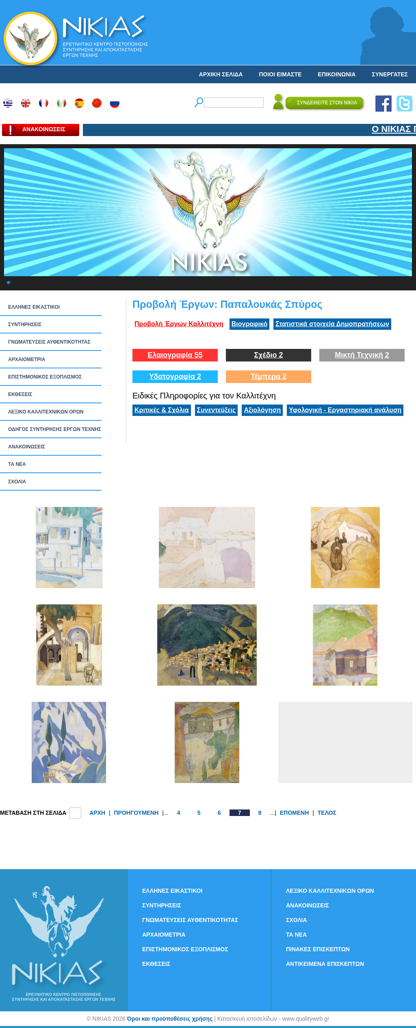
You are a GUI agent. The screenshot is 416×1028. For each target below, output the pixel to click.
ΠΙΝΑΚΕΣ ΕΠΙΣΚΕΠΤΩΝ (318, 949)
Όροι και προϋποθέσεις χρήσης (169, 1018)
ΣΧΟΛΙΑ (17, 482)
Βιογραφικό (249, 323)
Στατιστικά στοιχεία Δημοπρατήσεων (332, 323)
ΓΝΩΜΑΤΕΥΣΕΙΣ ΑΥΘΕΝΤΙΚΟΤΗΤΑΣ (49, 342)
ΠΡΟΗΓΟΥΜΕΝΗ (136, 812)
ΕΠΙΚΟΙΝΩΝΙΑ (336, 74)
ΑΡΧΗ (97, 812)
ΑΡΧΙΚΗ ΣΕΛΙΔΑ (221, 74)
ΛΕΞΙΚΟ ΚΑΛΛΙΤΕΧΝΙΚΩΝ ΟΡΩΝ (46, 412)
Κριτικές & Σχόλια (161, 410)
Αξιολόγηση (262, 410)
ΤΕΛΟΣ (327, 812)
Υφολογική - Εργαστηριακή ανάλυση (345, 410)
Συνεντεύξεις (216, 410)
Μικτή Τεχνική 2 (362, 355)
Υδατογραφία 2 (175, 376)
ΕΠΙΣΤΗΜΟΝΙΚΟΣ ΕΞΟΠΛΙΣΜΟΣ (45, 377)
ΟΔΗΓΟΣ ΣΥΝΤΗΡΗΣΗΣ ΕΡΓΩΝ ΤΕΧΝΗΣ (54, 429)
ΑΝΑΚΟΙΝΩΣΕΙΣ (26, 447)
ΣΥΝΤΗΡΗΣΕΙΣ (24, 324)
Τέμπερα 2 (268, 376)
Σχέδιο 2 (268, 355)
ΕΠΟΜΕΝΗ (294, 812)
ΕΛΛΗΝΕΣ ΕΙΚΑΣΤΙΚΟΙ (34, 307)
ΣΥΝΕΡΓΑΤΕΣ (390, 74)
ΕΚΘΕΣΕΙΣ (20, 394)
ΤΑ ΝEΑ (17, 464)
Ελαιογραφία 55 (174, 355)
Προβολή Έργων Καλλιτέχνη (178, 323)
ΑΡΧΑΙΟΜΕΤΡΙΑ (26, 359)
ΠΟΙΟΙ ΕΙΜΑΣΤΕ (280, 74)
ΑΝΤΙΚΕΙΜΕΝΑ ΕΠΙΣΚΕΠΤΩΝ (325, 964)
